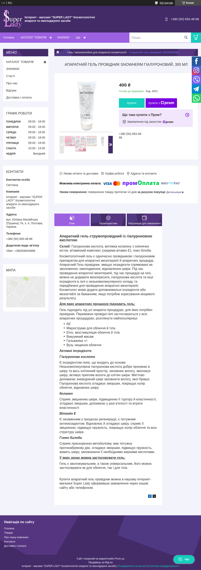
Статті (10, 76)
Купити (131, 103)
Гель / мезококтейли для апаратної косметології (97, 52)
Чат (184, 559)
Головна (8, 37)
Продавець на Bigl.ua (100, 562)
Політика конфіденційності (164, 566)
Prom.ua (119, 558)
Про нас (12, 83)
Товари (8, 532)
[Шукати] (186, 37)
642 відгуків (166, 2)
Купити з (161, 103)
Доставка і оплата (19, 97)
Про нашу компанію (16, 537)
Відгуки (11, 90)
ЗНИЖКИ (63, 37)
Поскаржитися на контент (132, 566)
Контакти (9, 541)
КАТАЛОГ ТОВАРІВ (33, 37)
